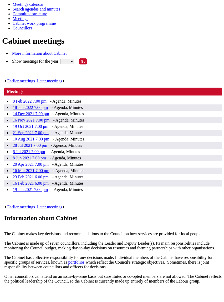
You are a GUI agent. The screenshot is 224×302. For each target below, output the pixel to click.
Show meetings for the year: (36, 61)
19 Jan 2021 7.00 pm (30, 189)
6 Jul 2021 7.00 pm (29, 151)
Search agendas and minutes (36, 9)
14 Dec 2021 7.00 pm (31, 114)
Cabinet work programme (34, 23)
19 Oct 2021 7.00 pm (30, 126)
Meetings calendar (28, 4)
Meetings (20, 18)
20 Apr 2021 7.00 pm (30, 164)
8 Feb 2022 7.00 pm (29, 101)
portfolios (76, 262)
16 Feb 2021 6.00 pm (30, 183)
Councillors (22, 28)
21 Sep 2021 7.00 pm (30, 132)
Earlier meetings (19, 81)
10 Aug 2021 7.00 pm (31, 139)
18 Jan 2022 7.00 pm (30, 107)
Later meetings (51, 81)
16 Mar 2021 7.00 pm (31, 170)
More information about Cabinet (39, 53)
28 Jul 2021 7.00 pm (30, 145)
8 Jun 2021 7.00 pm (29, 158)
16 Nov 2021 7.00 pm (31, 120)
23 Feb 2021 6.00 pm (30, 177)
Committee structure (30, 14)
